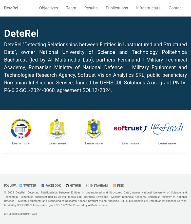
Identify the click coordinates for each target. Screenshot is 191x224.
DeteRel (11, 8)
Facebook (51, 185)
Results (91, 8)
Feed (118, 185)
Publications (117, 8)
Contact (176, 8)
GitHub (73, 185)
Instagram (97, 185)
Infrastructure (148, 8)
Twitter (27, 185)
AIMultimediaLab (98, 205)
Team (71, 8)
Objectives (48, 8)
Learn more (21, 143)
